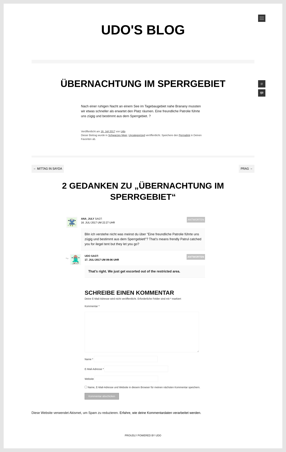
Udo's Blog (143, 29)
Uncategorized (137, 135)
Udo (123, 131)
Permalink (184, 135)
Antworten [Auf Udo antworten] (196, 256)
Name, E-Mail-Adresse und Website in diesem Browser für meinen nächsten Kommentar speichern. (144, 387)
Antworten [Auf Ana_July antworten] (196, 219)
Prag (247, 168)
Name (89, 359)
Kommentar (92, 306)
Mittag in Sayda (47, 168)
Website (89, 378)
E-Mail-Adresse (94, 368)
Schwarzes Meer (117, 135)
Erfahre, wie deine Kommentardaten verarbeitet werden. (160, 413)
